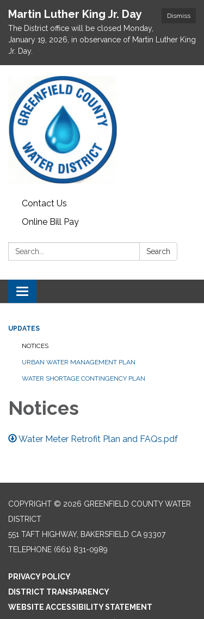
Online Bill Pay (50, 222)
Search (158, 251)
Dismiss (178, 16)
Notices (35, 346)
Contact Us (44, 203)
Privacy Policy (39, 576)
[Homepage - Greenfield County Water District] (102, 130)
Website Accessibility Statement (80, 607)
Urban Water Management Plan (78, 362)
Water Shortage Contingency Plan (83, 378)
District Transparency (58, 592)
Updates (24, 328)
